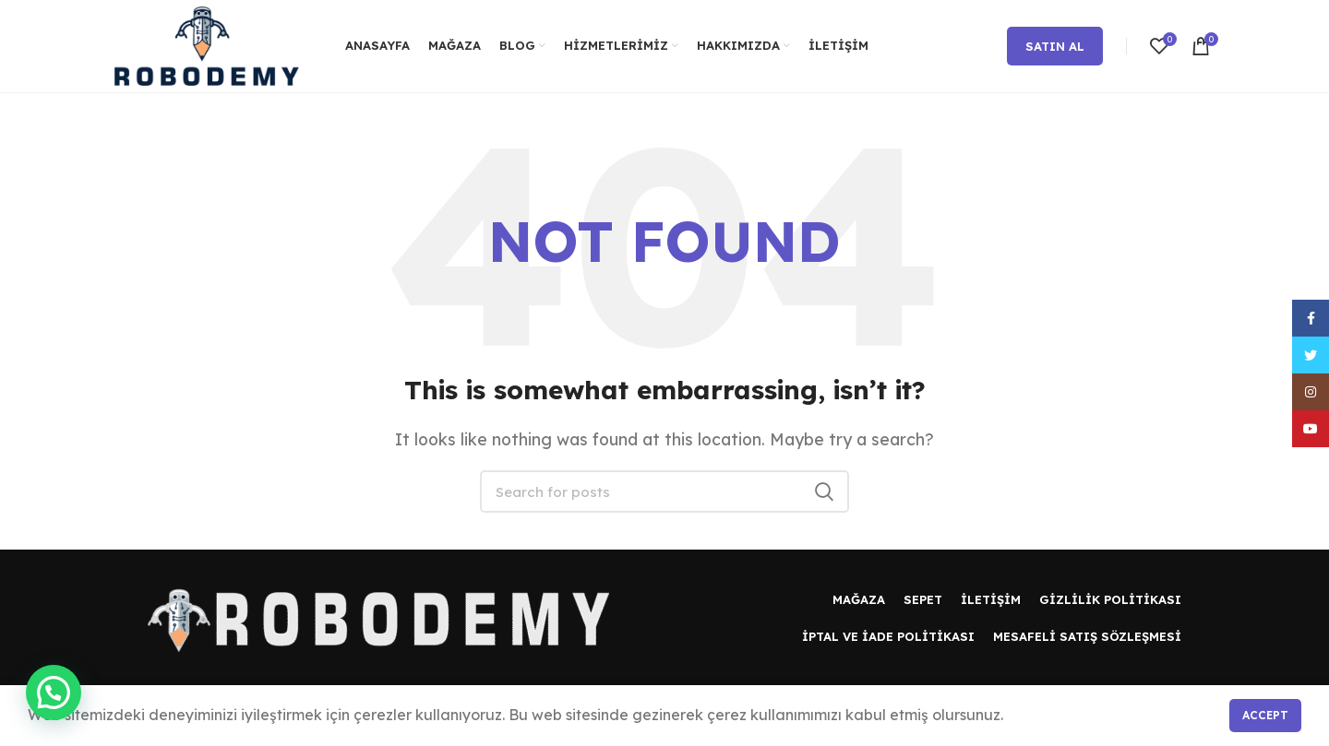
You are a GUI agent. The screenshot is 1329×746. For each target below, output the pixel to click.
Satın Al (1054, 46)
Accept (1265, 715)
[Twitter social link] (1310, 355)
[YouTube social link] (1310, 428)
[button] (53, 692)
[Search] (664, 491)
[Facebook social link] (1310, 318)
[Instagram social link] (1310, 391)
